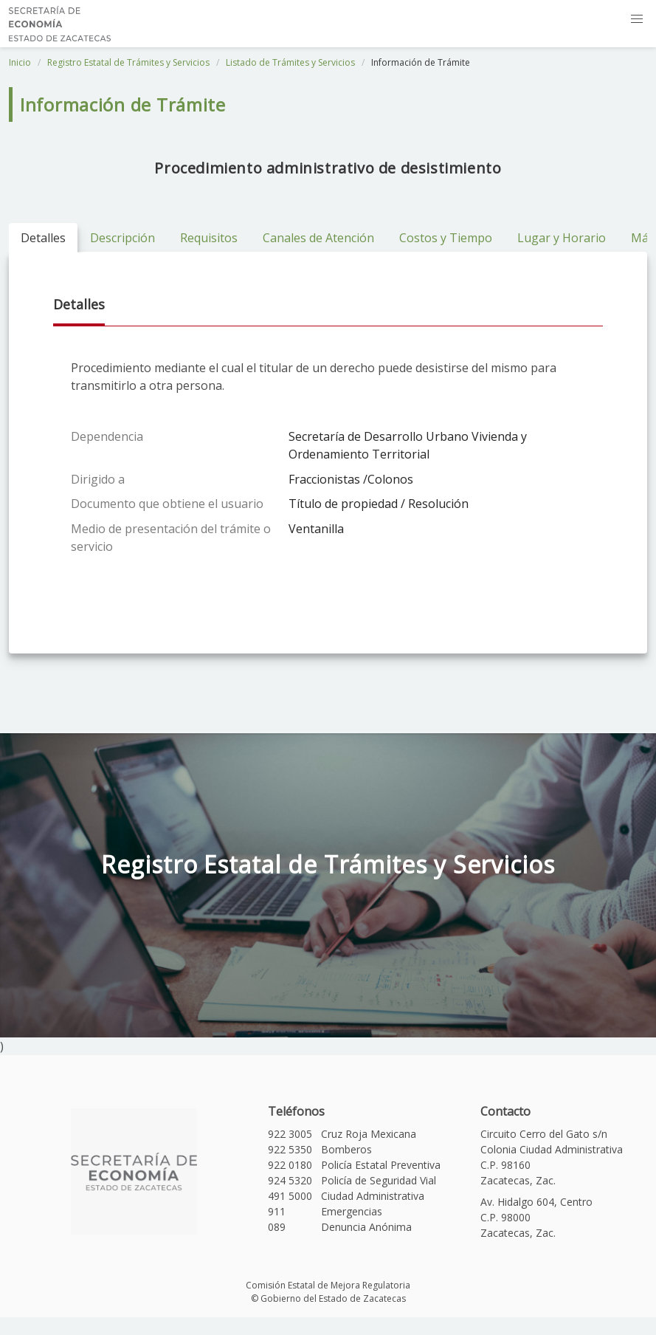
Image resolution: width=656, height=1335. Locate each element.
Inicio (20, 62)
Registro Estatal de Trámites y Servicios (128, 62)
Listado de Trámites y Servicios (290, 62)
